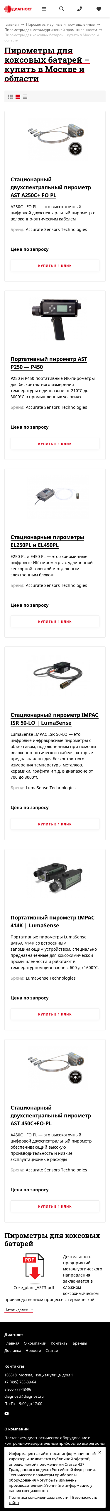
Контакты (59, 1343)
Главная (11, 1343)
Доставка (12, 1350)
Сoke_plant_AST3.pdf (33, 1271)
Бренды (80, 1343)
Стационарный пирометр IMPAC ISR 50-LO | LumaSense (55, 718)
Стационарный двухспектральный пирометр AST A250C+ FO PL (51, 187)
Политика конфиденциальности (38, 1497)
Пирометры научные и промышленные (60, 24)
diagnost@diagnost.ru (24, 1396)
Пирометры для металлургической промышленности (50, 29)
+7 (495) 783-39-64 (20, 1382)
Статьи (51, 1350)
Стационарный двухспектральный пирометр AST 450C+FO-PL (51, 1115)
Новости (33, 1350)
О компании (35, 1343)
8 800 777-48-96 (17, 1389)
